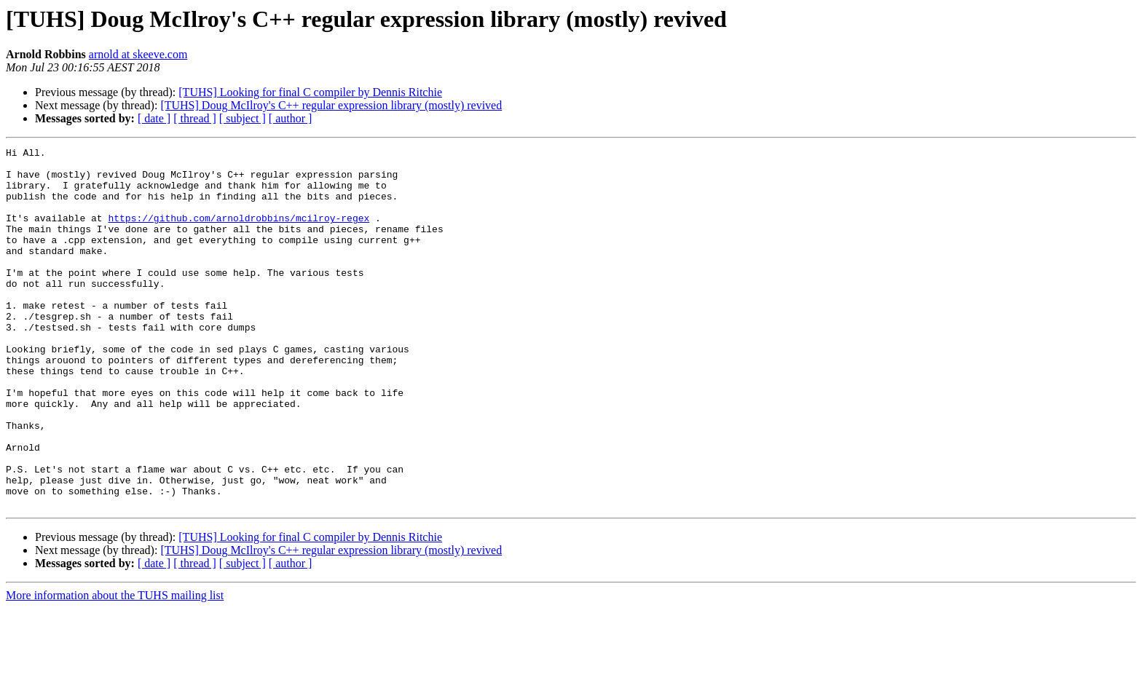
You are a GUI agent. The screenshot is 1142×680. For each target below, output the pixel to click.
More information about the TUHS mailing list (115, 667)
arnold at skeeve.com (138, 54)
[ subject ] (242, 118)
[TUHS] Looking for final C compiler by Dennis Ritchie (310, 92)
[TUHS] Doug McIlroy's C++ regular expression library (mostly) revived (331, 105)
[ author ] (290, 118)
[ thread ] (194, 118)
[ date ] (154, 118)
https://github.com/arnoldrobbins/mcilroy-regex (238, 233)
